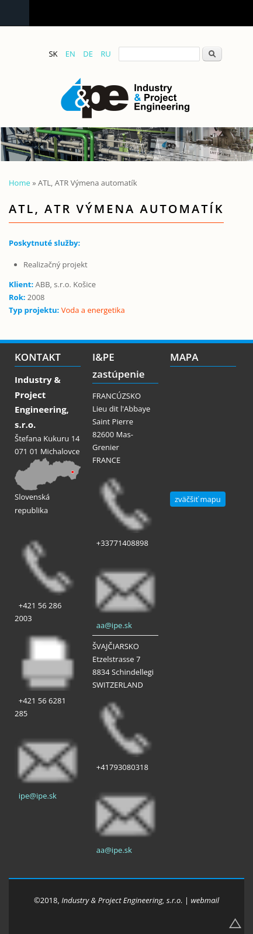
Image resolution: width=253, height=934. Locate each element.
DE (88, 53)
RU (105, 53)
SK (52, 53)
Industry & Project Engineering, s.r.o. (121, 900)
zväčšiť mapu (198, 499)
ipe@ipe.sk (38, 795)
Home (19, 182)
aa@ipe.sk (114, 625)
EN (70, 53)
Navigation (14, 13)
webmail (205, 900)
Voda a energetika (93, 310)
